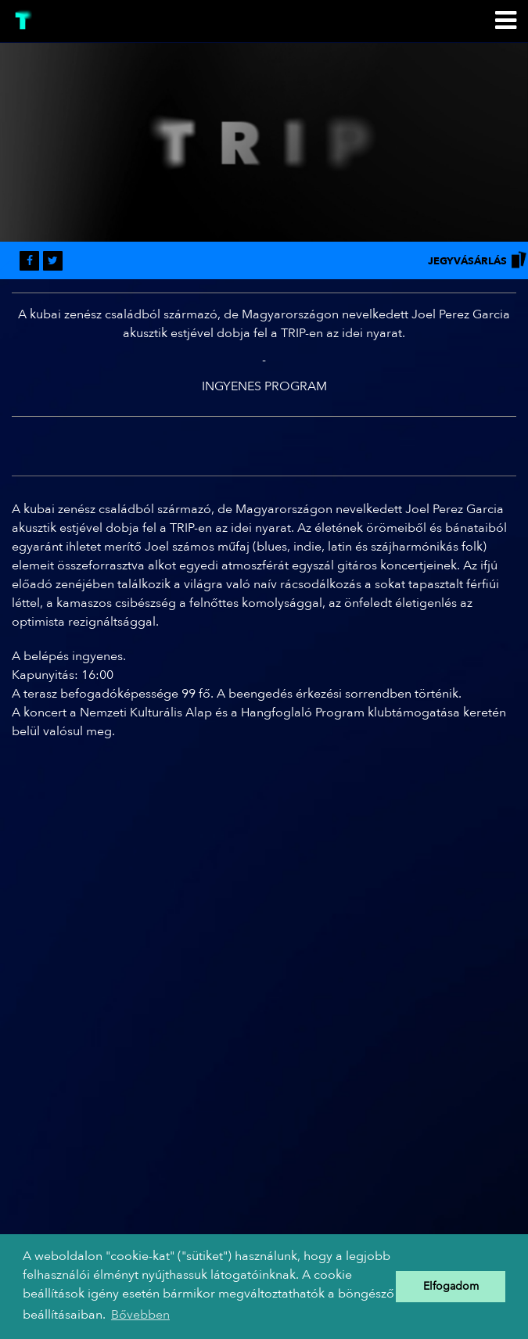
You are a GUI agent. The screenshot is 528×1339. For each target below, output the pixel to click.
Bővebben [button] (140, 1314)
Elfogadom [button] (451, 1286)
